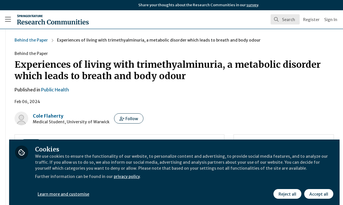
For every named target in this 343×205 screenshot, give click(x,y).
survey (252, 5)
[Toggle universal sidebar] (8, 19)
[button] (191, 118)
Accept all (318, 189)
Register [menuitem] (311, 19)
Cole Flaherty (111, 116)
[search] (285, 19)
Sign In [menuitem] (330, 19)
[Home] (44, 19)
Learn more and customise (131, 189)
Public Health (118, 90)
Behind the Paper (94, 40)
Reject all (286, 189)
